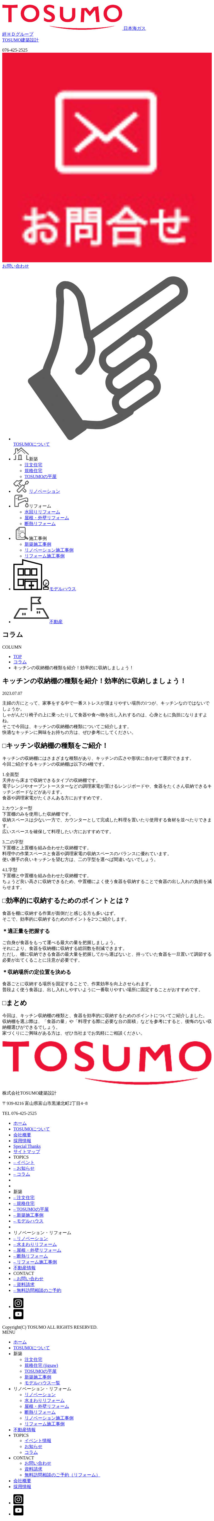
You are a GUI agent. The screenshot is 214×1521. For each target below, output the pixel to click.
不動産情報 (24, 1267)
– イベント (24, 1162)
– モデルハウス (28, 1221)
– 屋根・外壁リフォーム (37, 1250)
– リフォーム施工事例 (35, 1262)
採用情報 (22, 1140)
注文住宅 (33, 1359)
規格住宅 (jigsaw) (41, 1365)
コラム (20, 661)
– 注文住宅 (24, 1197)
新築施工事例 (38, 1377)
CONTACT (23, 1273)
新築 (17, 1191)
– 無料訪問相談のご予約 (37, 1290)
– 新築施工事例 (28, 1215)
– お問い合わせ (28, 1278)
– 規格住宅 (24, 1203)
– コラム (21, 1174)
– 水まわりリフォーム (35, 1244)
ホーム (20, 1123)
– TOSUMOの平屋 (31, 1209)
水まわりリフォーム (45, 1400)
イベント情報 (38, 1440)
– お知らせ (24, 1168)
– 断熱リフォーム (30, 1256)
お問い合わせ (38, 1463)
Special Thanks (27, 1146)
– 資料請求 (24, 1284)
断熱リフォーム (40, 1412)
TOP (17, 656)
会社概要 (22, 1134)
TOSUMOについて (31, 1129)
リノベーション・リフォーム (42, 1232)
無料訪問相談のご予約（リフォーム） (62, 1475)
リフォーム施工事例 (45, 1423)
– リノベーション (30, 1238)
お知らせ (33, 1446)
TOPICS (21, 1157)
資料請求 (33, 1469)
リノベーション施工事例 (49, 1418)
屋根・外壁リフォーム (47, 1406)
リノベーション (40, 1394)
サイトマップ (26, 1151)
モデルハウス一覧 (42, 1383)
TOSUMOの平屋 (41, 1371)
